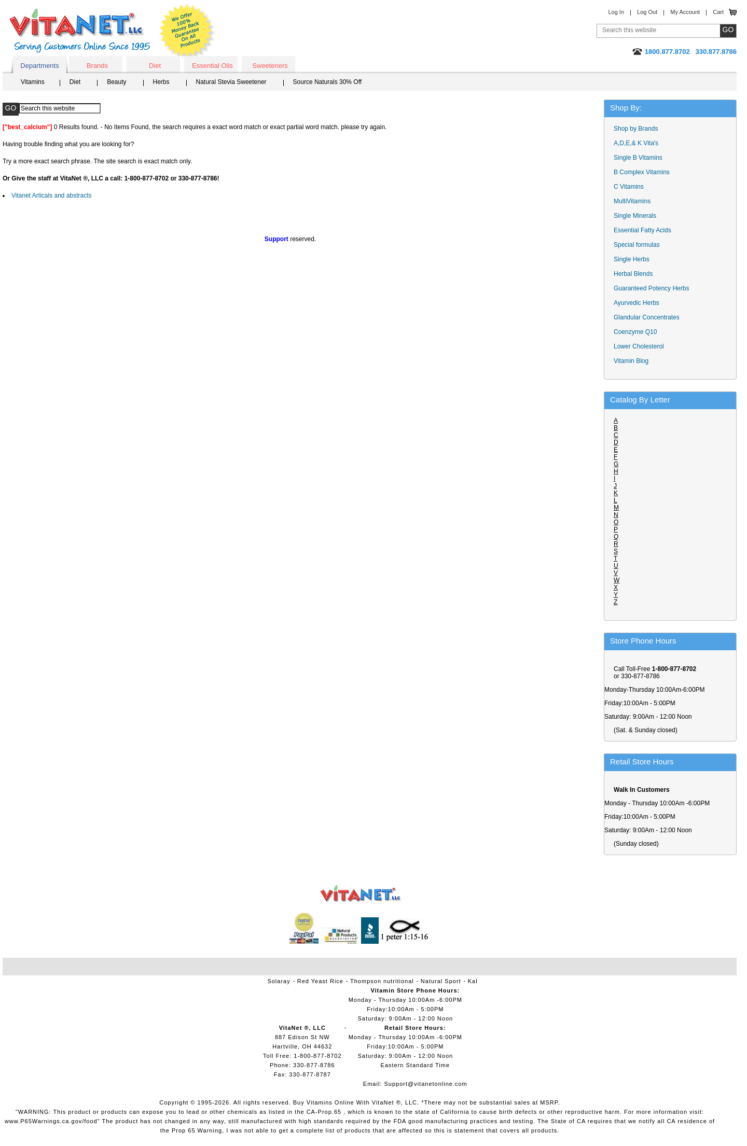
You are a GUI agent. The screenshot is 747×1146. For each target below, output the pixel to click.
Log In (616, 12)
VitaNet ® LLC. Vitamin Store (361, 893)
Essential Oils (212, 65)
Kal (473, 981)
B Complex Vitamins (642, 172)
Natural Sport (441, 981)
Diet (155, 65)
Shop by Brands (638, 128)
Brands (97, 65)
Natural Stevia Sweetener (231, 82)
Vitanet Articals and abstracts (51, 195)
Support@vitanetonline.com (425, 1084)
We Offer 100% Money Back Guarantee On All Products (187, 32)
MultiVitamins (632, 201)
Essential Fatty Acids (642, 230)
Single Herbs (631, 259)
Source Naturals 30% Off (327, 82)
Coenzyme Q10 (635, 332)
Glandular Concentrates (647, 317)
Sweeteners (270, 65)
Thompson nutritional (382, 981)
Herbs (161, 82)
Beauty (116, 82)
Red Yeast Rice (320, 981)
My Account (685, 12)
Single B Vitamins (638, 157)
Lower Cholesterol (639, 346)
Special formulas (637, 244)
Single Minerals (635, 215)
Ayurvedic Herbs (636, 302)
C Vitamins (629, 186)
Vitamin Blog (631, 361)
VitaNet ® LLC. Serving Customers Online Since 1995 (80, 31)
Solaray (278, 981)
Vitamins (33, 82)
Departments (39, 65)
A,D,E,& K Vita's (636, 143)
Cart (718, 12)
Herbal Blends (633, 273)
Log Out (647, 12)
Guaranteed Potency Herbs (651, 288)
